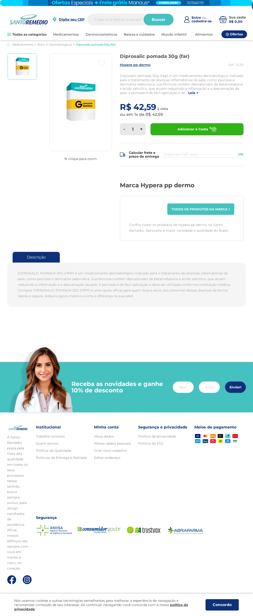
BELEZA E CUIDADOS (139, 34)
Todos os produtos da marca (201, 209)
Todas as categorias (27, 34)
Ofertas (234, 34)
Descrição (36, 257)
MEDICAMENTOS (66, 34)
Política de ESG (151, 443)
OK (241, 154)
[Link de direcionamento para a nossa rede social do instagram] (27, 579)
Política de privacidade (157, 436)
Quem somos (47, 443)
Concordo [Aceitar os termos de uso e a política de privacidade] (222, 604)
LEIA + (193, 92)
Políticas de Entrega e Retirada (61, 458)
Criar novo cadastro (110, 450)
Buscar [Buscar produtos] (158, 19)
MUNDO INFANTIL (174, 34)
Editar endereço (107, 458)
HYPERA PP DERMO (135, 65)
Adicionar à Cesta (197, 129)
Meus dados (104, 436)
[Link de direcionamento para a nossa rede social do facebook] (11, 579)
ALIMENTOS (204, 34)
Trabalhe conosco (50, 436)
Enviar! (235, 387)
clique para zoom (81, 159)
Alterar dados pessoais (112, 443)
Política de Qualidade (53, 450)
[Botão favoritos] (101, 64)
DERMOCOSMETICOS (101, 34)
